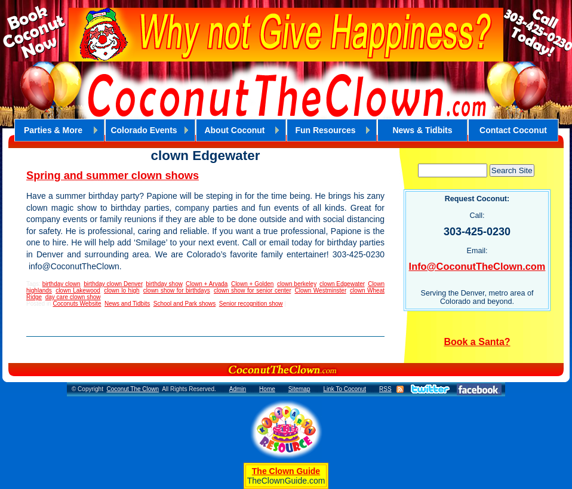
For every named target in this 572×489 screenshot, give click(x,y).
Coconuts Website (77, 303)
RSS (385, 389)
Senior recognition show (251, 303)
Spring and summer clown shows (112, 176)
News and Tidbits (127, 303)
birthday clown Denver (113, 284)
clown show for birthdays (176, 290)
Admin (237, 389)
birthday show (164, 284)
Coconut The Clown (132, 389)
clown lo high (121, 290)
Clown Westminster (320, 290)
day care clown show (73, 297)
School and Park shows (184, 303)
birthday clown (61, 284)
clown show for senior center (252, 290)
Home (267, 389)
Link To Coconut (344, 389)
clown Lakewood (78, 290)
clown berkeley (296, 284)
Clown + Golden (252, 284)
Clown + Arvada (206, 284)
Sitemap (299, 389)
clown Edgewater (342, 284)
